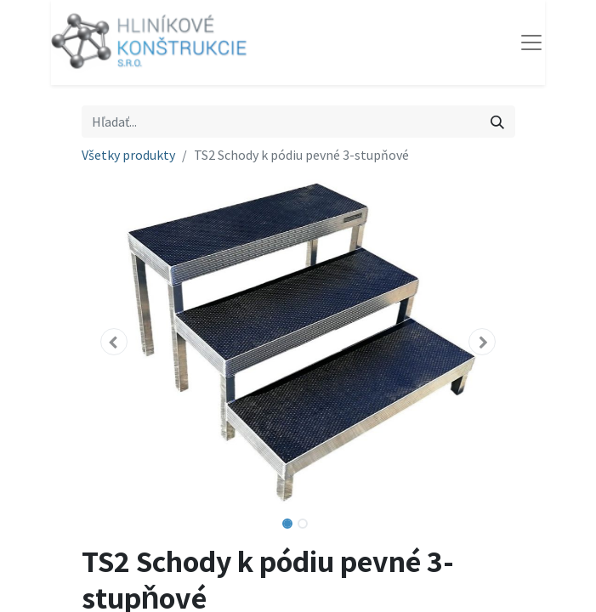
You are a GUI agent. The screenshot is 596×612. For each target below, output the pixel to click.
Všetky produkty (128, 154)
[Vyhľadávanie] (497, 121)
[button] (114, 342)
